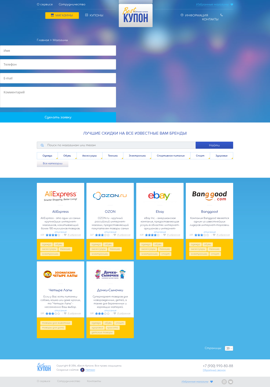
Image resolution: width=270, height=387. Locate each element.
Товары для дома (53, 327)
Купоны (94, 15)
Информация (194, 15)
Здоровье (97, 327)
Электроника (50, 254)
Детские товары (102, 332)
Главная (43, 40)
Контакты (212, 17)
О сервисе (45, 4)
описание (60, 232)
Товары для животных (56, 323)
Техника (65, 249)
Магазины (62, 15)
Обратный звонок (214, 370)
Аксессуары (49, 249)
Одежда (46, 244)
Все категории (52, 163)
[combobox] (229, 348)
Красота (112, 327)
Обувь (58, 244)
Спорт (166, 254)
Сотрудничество (72, 4)
